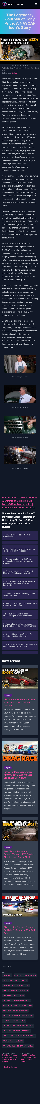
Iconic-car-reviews (13, 1041)
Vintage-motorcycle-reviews (18, 1026)
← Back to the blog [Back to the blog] (9, 1067)
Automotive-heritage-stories (18, 1046)
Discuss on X (6, 966)
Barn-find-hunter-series (15, 1010)
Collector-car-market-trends (19, 1036)
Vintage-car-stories (13, 995)
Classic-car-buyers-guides (17, 1000)
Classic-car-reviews (25, 975)
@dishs (15, 73)
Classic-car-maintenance (16, 1031)
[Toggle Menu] (36, 4)
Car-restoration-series (15, 980)
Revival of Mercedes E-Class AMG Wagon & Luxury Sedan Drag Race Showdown (18, 775)
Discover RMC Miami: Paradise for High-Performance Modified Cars (19, 930)
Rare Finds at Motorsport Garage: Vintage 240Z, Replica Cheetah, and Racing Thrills (19, 854)
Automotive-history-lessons (18, 1016)
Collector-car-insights (15, 990)
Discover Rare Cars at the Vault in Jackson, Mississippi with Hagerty (19, 702)
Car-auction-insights (14, 1021)
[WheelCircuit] (12, 4)
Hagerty (7, 975)
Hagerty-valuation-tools (16, 985)
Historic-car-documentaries (17, 1005)
